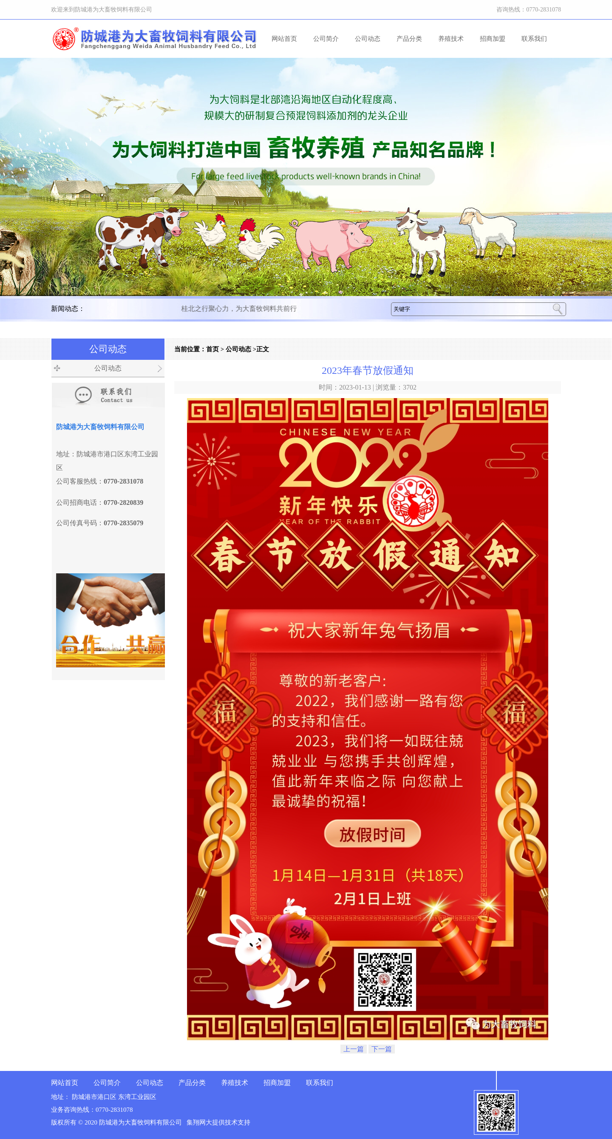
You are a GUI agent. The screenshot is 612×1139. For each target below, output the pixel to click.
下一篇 (381, 1049)
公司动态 (367, 38)
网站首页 (284, 38)
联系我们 (534, 38)
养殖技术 (451, 38)
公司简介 (326, 38)
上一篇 (353, 1049)
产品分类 (409, 38)
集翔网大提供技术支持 (218, 1122)
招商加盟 (492, 38)
